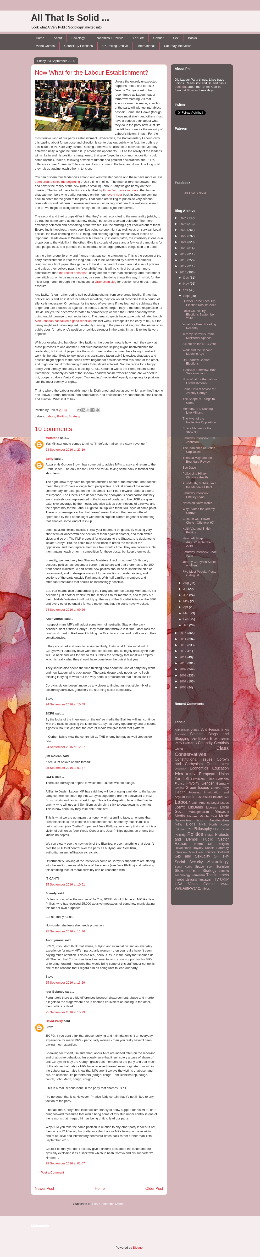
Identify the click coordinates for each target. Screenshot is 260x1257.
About (58, 38)
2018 (184, 260)
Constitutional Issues (194, 759)
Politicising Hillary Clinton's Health (195, 475)
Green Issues (197, 788)
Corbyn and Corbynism (202, 761)
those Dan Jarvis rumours (120, 190)
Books (192, 38)
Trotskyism (205, 879)
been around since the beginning (57, 181)
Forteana (222, 779)
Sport (210, 866)
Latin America (201, 802)
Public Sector (216, 839)
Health (180, 792)
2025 (184, 218)
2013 (184, 645)
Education (220, 768)
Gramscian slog (105, 281)
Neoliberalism (219, 820)
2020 (184, 248)
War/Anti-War (186, 888)
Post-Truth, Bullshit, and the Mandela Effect (199, 485)
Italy (226, 796)
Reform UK (202, 844)
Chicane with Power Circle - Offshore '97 (198, 520)
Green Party (220, 788)
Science (210, 852)
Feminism (198, 779)
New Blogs (185, 824)
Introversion (202, 797)
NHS (202, 824)
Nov (186, 283)
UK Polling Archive (115, 46)
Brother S (190, 743)
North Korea (219, 824)
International (146, 46)
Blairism (196, 734)
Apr (186, 607)
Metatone (52, 438)
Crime (212, 764)
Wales (225, 884)
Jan (186, 625)
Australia (180, 734)
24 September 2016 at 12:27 (65, 747)
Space (199, 866)
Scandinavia (196, 852)
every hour (114, 194)
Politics (62, 416)
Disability (180, 768)
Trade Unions (186, 879)
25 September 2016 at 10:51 (65, 884)
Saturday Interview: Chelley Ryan (196, 495)
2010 (184, 663)
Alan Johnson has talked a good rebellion (63, 321)
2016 (184, 272)
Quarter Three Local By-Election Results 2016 (199, 303)
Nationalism (183, 820)
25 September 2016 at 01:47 (65, 768)
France (179, 783)
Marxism (222, 811)
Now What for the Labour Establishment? (91, 72)
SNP (225, 856)
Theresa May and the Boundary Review (197, 459)
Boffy (50, 458)
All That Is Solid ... (70, 18)
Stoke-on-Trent (187, 871)
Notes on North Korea (198, 503)
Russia (210, 848)
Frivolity (192, 783)
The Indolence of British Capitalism (199, 450)
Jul (185, 589)
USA (179, 884)
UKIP (224, 879)
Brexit (215, 738)
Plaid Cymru (221, 829)
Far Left (138, 38)
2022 (184, 236)
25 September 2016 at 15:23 (65, 1012)
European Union (214, 774)
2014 (184, 639)
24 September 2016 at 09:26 (65, 609)
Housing (195, 792)
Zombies (204, 888)
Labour (50, 416)
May (186, 601)
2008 (184, 675)
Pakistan (180, 829)
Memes (192, 816)
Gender (158, 38)
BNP (194, 739)
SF (216, 856)
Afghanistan (182, 729)
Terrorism (198, 875)
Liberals (211, 807)
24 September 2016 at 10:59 (65, 704)
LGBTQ (180, 807)
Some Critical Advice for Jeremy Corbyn (199, 391)
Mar (186, 613)
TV (216, 879)
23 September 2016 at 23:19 (65, 449)
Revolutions (183, 848)
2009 (184, 669)
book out (181, 87)
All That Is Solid (195, 193)
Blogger (138, 1247)
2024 (184, 224)
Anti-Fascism (212, 729)
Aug (186, 583)
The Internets (217, 875)
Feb (186, 619)
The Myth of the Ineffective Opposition (199, 420)
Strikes (224, 871)
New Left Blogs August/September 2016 (197, 542)
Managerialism (199, 812)
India (189, 797)
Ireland (218, 797)
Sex (175, 38)
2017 (184, 266)
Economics (199, 768)
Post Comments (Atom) (108, 1204)
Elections (185, 773)
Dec (186, 277)
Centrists (221, 743)
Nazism (200, 820)
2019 (184, 254)
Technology (183, 875)
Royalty (198, 848)
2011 (184, 657)
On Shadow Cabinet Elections (196, 361)
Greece (179, 787)
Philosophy (203, 829)
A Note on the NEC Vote (199, 344)
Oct (186, 290)
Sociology (78, 38)
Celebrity (205, 743)
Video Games (45, 46)
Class (222, 748)
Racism (181, 844)
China (179, 749)
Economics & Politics (108, 38)
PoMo (209, 834)
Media (180, 816)
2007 (184, 681)
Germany (222, 783)
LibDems (195, 807)
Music (224, 816)
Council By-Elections (78, 46)
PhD (190, 829)
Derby (225, 764)
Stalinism (222, 866)
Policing (180, 834)
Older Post (154, 1188)
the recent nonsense (73, 273)
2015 (184, 633)
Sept (186, 296)
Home (40, 38)
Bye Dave (189, 467)
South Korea (183, 866)
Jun (186, 595)
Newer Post (44, 1188)
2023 (184, 230)
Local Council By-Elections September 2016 (199, 314)
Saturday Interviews (177, 46)
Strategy (74, 416)
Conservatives (190, 754)
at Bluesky (190, 90)
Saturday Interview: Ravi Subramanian (199, 371)
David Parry (54, 1021)
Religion (223, 844)
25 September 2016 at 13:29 (65, 982)
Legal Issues (220, 802)
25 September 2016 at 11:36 (65, 931)
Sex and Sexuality (192, 856)
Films (210, 779)
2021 (184, 242)
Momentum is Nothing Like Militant (198, 410)
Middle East (208, 816)
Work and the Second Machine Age (197, 352)
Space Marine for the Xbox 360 (197, 430)
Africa (195, 729)
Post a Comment (52, 1172)
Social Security (189, 862)
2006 (184, 687)
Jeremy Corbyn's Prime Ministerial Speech (199, 336)
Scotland (223, 852)
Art (227, 729)
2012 (184, 651)
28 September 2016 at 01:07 (65, 1163)
